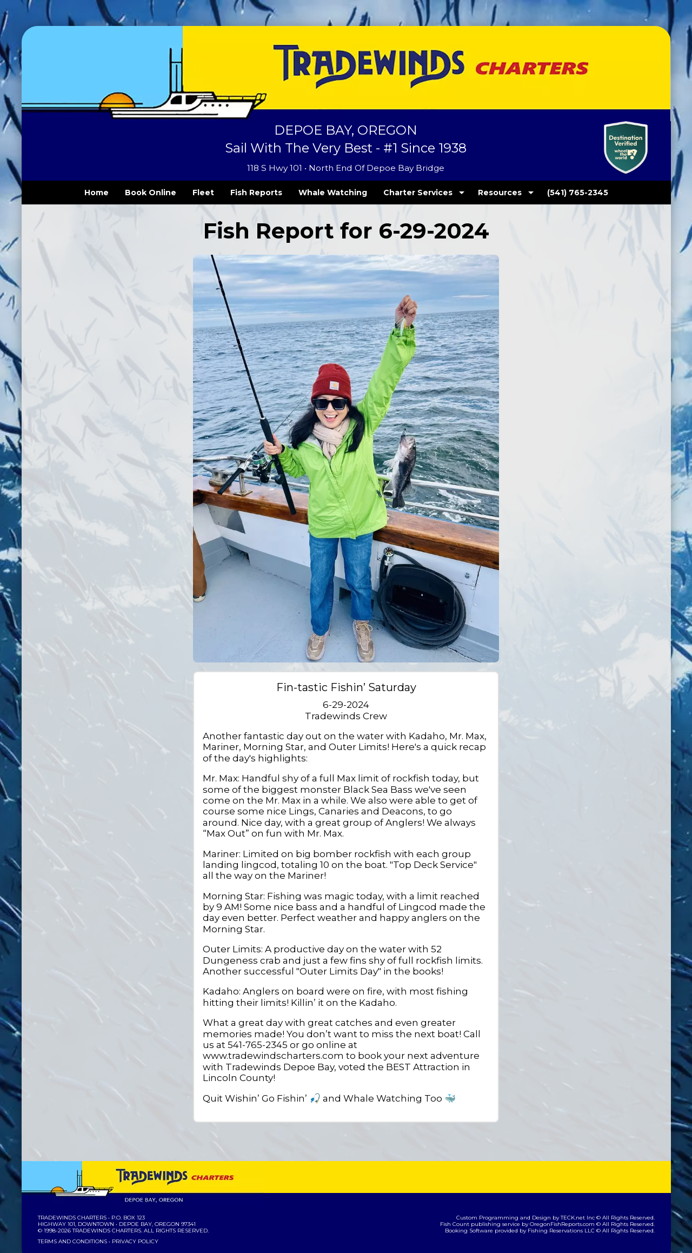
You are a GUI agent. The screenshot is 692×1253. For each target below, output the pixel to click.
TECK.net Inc (582, 1185)
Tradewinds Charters (71, 1185)
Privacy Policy (131, 1208)
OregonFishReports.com (569, 1191)
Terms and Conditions (71, 1208)
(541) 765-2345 (555, 192)
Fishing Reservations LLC (568, 1198)
